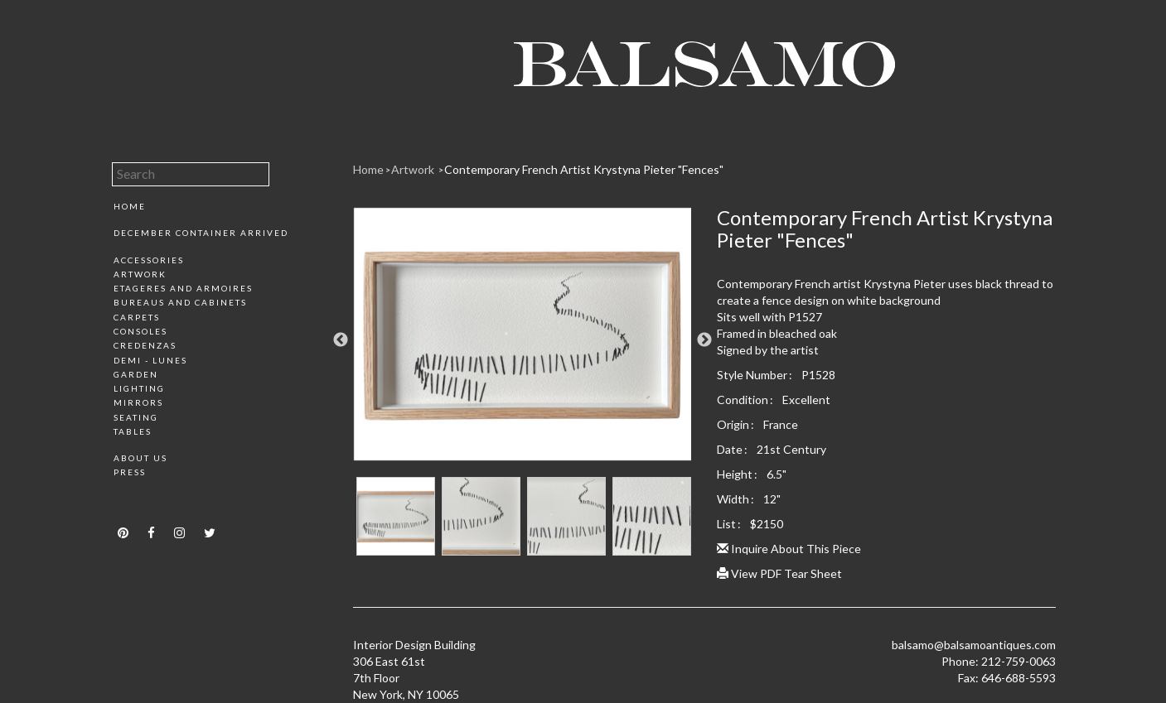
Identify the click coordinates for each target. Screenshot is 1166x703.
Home (130, 206)
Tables (133, 431)
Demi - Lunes (150, 360)
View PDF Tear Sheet (779, 573)
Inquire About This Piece (789, 549)
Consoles (140, 331)
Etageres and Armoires (183, 288)
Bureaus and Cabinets (180, 302)
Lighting (139, 388)
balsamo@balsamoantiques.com (974, 645)
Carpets (137, 317)
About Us (140, 458)
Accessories (149, 260)
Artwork (140, 274)
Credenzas (145, 345)
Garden (136, 374)
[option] (522, 340)
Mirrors (138, 402)
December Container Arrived (201, 233)
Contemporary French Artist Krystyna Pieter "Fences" (583, 169)
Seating (136, 417)
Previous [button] (340, 340)
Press (130, 472)
